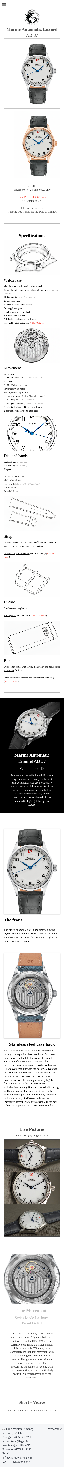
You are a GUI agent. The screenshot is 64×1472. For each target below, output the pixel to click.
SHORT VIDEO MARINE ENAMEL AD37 (32, 1410)
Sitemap (28, 1429)
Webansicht (55, 1429)
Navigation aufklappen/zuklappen (32, 4)
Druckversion (12, 1429)
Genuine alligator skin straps (17, 553)
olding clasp (10, 615)
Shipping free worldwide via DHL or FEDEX (32, 211)
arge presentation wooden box (18, 678)
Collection (38, 546)
